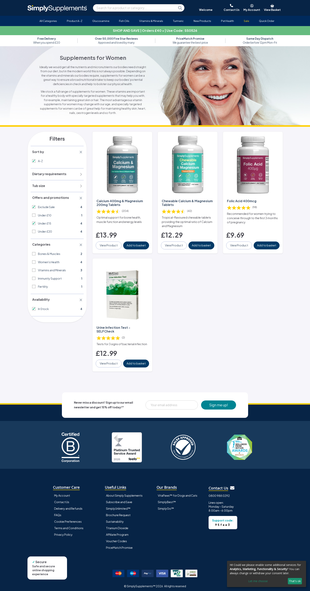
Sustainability (115, 519)
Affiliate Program (117, 532)
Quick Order (266, 21)
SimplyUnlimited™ (118, 506)
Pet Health (227, 21)
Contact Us (61, 500)
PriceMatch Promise (119, 545)
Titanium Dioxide (117, 526)
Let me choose (258, 581)
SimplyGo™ (166, 506)
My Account (62, 493)
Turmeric (178, 21)
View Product (109, 244)
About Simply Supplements (124, 493)
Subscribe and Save (119, 500)
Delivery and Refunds (68, 506)
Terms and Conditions (68, 526)
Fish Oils (124, 21)
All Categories (48, 21)
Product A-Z (74, 21)
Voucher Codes (116, 539)
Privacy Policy (63, 532)
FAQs (57, 513)
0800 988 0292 (219, 493)
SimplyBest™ (167, 500)
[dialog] (266, 574)
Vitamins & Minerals (151, 21)
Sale (246, 21)
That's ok (295, 581)
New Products (202, 21)
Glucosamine (100, 21)
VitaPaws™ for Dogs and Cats (177, 493)
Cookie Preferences (68, 519)
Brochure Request (118, 513)
